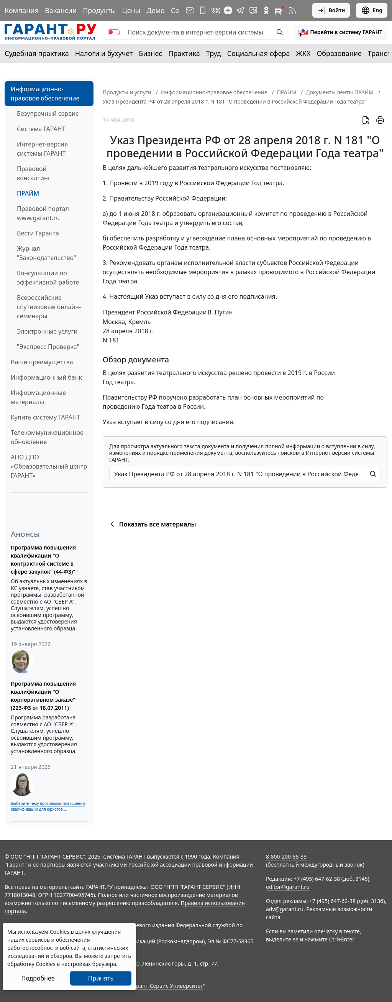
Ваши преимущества (42, 362)
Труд (213, 53)
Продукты (99, 10)
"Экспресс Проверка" (48, 346)
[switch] (114, 32)
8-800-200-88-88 (286, 856)
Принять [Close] (101, 978)
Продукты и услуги (127, 92)
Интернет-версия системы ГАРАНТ (42, 149)
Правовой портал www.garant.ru (43, 213)
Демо (155, 10)
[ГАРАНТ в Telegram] (240, 10)
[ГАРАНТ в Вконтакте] (215, 10)
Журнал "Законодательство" (46, 253)
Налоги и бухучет (104, 53)
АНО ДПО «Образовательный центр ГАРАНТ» (49, 466)
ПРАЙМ (28, 193)
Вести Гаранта (38, 233)
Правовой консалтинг (34, 173)
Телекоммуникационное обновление (47, 437)
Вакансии (61, 10)
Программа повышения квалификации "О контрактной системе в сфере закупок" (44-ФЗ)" (43, 559)
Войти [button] (331, 10)
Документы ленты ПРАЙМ (339, 92)
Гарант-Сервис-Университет (167, 985)
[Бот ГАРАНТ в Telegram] (253, 10)
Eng (371, 10)
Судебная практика (37, 53)
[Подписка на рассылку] (189, 10)
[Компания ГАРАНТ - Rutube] (279, 10)
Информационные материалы (38, 397)
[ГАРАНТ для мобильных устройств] (202, 10)
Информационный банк (46, 377)
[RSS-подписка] (292, 10)
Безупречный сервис (48, 113)
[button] (340, 32)
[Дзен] (228, 10)
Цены (131, 10)
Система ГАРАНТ (41, 129)
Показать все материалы (152, 524)
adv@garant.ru (284, 909)
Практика (184, 53)
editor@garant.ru (288, 886)
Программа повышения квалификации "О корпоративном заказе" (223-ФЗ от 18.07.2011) (43, 695)
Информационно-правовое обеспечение (45, 93)
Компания (22, 10)
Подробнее (37, 978)
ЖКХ (303, 53)
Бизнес (150, 53)
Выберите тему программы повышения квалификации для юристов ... (48, 806)
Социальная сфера (258, 53)
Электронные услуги (47, 331)
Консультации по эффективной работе (48, 277)
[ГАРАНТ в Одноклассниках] (266, 10)
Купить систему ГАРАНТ (45, 417)
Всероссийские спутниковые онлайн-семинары (49, 306)
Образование (339, 53)
